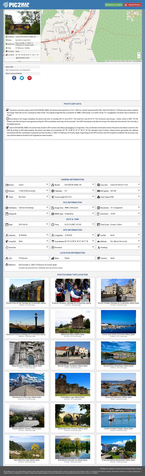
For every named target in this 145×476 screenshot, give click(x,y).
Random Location (115, 5)
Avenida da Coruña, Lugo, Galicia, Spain (26, 397)
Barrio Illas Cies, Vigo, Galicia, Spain (27, 460)
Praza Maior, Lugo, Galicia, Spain (72, 397)
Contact (138, 469)
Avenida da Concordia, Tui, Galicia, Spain (72, 460)
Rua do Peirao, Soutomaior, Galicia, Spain (119, 366)
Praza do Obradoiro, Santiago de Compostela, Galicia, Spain (74, 303)
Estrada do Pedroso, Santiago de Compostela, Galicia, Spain (28, 334)
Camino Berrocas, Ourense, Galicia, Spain (73, 429)
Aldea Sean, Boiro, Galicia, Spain (72, 334)
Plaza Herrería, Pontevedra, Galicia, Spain (27, 366)
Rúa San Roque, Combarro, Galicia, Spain (73, 366)
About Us (113, 469)
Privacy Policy (130, 469)
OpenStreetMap (137, 61)
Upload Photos (134, 5)
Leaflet (107, 61)
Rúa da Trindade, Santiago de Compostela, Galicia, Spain (118, 303)
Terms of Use (121, 469)
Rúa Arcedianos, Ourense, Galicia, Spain (26, 429)
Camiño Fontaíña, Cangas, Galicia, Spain (118, 429)
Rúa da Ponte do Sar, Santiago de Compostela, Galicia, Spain (28, 303)
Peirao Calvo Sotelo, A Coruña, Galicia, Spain (118, 334)
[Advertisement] (89, 82)
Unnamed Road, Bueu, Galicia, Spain (118, 397)
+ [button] (138, 53)
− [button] (138, 56)
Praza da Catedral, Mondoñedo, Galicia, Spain (118, 460)
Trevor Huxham (121, 61)
